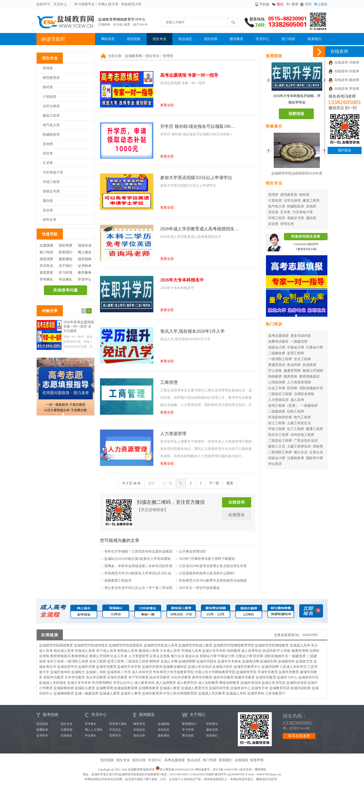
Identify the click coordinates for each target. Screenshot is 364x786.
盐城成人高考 (300, 645)
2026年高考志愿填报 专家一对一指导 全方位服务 (78, 326)
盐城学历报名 (206, 661)
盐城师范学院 (246, 672)
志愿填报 (46, 245)
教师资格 (290, 376)
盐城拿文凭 (304, 661)
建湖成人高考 (149, 651)
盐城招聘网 (186, 661)
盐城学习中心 (287, 677)
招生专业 (159, 39)
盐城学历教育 (106, 667)
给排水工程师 (278, 435)
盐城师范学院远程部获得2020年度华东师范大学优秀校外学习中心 (296, 174)
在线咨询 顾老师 (344, 80)
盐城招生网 (268, 661)
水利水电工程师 (302, 435)
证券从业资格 (159, 656)
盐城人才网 (169, 661)
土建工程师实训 (299, 446)
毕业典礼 (65, 279)
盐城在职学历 (67, 667)
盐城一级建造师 (87, 693)
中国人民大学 (108, 4)
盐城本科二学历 (119, 672)
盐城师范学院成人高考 (161, 645)
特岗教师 (275, 376)
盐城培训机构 (300, 688)
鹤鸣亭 (154, 661)
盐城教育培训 (279, 688)
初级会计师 (276, 347)
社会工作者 (276, 388)
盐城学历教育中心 (247, 667)
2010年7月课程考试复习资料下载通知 (207, 559)
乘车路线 (188, 735)
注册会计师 (314, 347)
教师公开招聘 (313, 370)
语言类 (48, 153)
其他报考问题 (65, 290)
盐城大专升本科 (214, 651)
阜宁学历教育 (138, 677)
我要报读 (296, 114)
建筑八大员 (276, 446)
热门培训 (288, 39)
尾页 (229, 483)
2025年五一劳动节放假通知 (199, 588)
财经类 (48, 87)
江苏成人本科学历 (293, 667)
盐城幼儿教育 (85, 688)
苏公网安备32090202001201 (177, 769)
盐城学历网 (86, 667)
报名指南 (84, 259)
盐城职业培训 (296, 683)
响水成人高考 (64, 651)
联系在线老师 (299, 736)
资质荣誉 (46, 272)
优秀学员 (115, 735)
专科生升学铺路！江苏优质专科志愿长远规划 (138, 551)
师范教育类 (51, 78)
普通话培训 (276, 365)
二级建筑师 (276, 411)
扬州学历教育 (223, 677)
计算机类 (49, 97)
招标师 (318, 446)
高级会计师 (276, 458)
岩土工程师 (276, 423)
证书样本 (84, 266)
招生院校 (134, 39)
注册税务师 (295, 458)
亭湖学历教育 (267, 672)
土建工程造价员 (299, 423)
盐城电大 (78, 672)
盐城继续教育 (64, 693)
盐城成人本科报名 (52, 683)
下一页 (214, 483)
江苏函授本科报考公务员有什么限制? (207, 573)
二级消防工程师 (280, 452)
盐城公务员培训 (200, 667)
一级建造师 (298, 341)
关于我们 (65, 266)
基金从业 (192, 656)
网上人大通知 (93, 729)
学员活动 (115, 729)
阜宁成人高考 (106, 651)
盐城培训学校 (219, 688)
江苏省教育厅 (275, 693)
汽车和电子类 (53, 172)
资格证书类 (51, 191)
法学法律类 (51, 106)
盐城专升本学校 (129, 667)
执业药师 (294, 365)
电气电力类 (51, 125)
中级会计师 (295, 347)
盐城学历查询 (152, 667)
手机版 (264, 4)
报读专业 (84, 245)
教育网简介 (189, 724)
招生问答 (211, 39)
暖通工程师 (314, 429)
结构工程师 (295, 411)
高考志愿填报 (278, 336)
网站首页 (108, 39)
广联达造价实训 (306, 440)
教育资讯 (139, 724)
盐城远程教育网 (126, 688)
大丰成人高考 (170, 651)
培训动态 (163, 729)
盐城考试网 (250, 661)
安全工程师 (302, 359)
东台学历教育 (96, 677)
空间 (308, 4)
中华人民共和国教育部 (180, 693)
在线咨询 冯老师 (344, 62)
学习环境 (65, 272)
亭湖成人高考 (191, 651)
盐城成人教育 (170, 688)
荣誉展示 (212, 724)
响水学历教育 (159, 677)
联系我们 (314, 39)
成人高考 (297, 400)
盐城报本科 (286, 661)
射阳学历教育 (53, 677)
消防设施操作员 (311, 388)
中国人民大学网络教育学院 (215, 672)
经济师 (292, 388)
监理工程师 (295, 353)
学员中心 (262, 39)
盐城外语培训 (250, 683)
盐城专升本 (259, 688)
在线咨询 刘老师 (344, 71)
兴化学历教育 (181, 677)
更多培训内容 (300, 336)
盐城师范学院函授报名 (126, 645)
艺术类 (48, 163)
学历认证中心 (123, 683)
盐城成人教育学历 (194, 688)
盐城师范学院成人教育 (195, 645)
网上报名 (321, 4)
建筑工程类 (51, 115)
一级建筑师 (309, 405)
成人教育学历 (187, 683)
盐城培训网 (270, 667)
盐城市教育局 (152, 693)
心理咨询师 (276, 382)
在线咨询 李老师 (344, 89)
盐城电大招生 (222, 667)
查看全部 (167, 105)
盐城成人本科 (236, 693)
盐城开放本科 (60, 672)
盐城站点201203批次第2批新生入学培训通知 (137, 559)
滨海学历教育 (117, 677)
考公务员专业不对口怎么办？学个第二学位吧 (138, 588)
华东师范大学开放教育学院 (173, 672)
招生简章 (65, 245)
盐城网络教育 (149, 688)
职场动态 (139, 729)
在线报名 (236, 515)
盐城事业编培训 (175, 667)
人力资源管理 (138, 656)
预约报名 (344, 150)
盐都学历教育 (289, 672)
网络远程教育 (229, 683)
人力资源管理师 (299, 382)
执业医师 (309, 365)
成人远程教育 (166, 683)
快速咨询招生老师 (305, 236)
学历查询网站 (102, 683)
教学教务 (236, 39)
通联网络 (260, 769)
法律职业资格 (304, 394)
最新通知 (65, 259)
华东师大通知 (118, 724)
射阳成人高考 (127, 651)
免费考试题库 (278, 341)
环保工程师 (276, 429)
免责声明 (257, 760)
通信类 (48, 201)
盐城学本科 (255, 693)
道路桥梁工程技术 (118, 580)
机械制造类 (51, 134)
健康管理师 (292, 370)
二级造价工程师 (280, 394)
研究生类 (49, 220)
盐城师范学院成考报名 (91, 645)
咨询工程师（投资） (283, 405)
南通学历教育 (244, 677)
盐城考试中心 (240, 688)
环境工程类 (51, 182)
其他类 (48, 144)
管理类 (48, 68)
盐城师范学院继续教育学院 (233, 645)
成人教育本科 (144, 683)
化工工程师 (295, 429)
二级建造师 (276, 353)
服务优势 (212, 729)
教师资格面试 (309, 376)
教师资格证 (79, 656)
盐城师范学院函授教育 (56, 645)
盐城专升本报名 (229, 661)
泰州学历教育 (202, 677)
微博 (294, 4)
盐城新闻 (163, 724)
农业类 (48, 210)
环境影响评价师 (280, 417)
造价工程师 (55, 661)
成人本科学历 (142, 672)
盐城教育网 (133, 56)
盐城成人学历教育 (211, 693)
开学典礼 (46, 279)
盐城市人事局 (131, 693)
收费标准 (42, 729)
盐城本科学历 (308, 677)
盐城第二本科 (96, 672)
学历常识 (46, 266)
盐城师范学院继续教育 (272, 645)
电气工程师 (302, 417)
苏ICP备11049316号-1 (226, 769)
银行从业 (300, 452)
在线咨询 (236, 502)
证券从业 (316, 452)
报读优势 (46, 259)
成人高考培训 (251, 651)
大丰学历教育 (75, 677)
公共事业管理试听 (192, 551)
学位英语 (275, 464)
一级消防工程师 (280, 359)
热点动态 (185, 39)
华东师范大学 (131, 4)
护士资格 (275, 370)
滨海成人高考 (85, 651)
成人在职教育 (208, 683)
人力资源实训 (278, 400)
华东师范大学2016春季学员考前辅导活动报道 (213, 580)
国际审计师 (314, 458)
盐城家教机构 (64, 688)
